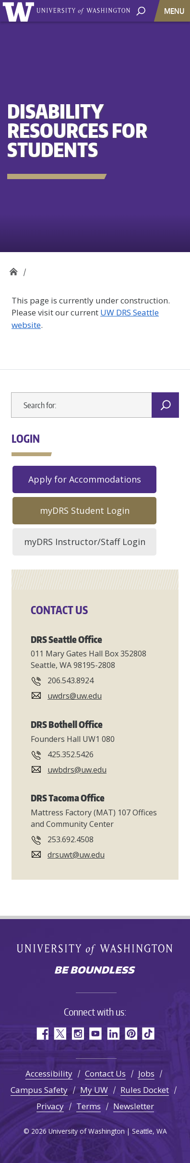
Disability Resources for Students (13, 269)
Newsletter (133, 1106)
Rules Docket (144, 1089)
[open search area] (141, 10)
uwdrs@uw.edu (75, 696)
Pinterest (130, 1033)
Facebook (42, 1033)
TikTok (148, 1033)
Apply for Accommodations (84, 479)
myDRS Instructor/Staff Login (84, 541)
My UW (94, 1089)
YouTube (95, 1033)
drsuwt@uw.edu (76, 854)
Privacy (50, 1106)
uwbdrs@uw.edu (77, 769)
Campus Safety (39, 1089)
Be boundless (95, 971)
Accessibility (48, 1073)
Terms (88, 1106)
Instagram (77, 1033)
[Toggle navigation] (175, 11)
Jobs (146, 1073)
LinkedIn (113, 1033)
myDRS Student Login (85, 510)
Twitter (59, 1033)
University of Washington (19, 11)
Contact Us (105, 1073)
